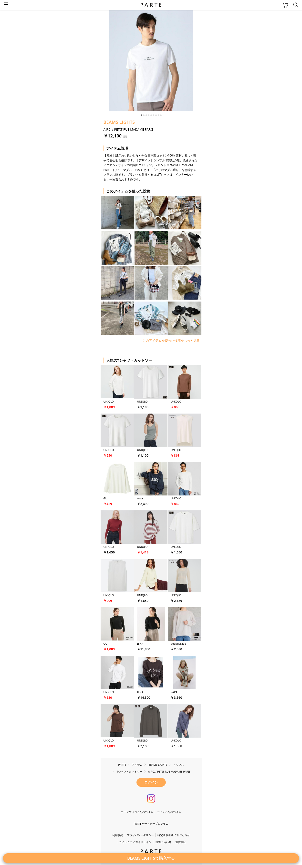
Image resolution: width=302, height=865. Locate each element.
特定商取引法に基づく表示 (173, 835)
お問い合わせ (163, 842)
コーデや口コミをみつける (137, 812)
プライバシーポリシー (140, 835)
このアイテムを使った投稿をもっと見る (171, 340)
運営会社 (180, 842)
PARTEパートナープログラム (151, 823)
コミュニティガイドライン (135, 842)
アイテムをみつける (169, 812)
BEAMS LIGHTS (119, 122)
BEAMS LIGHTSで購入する (151, 858)
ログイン (151, 782)
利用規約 (117, 835)
